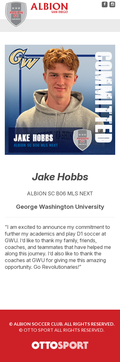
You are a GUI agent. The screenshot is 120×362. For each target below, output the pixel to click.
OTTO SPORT (38, 330)
